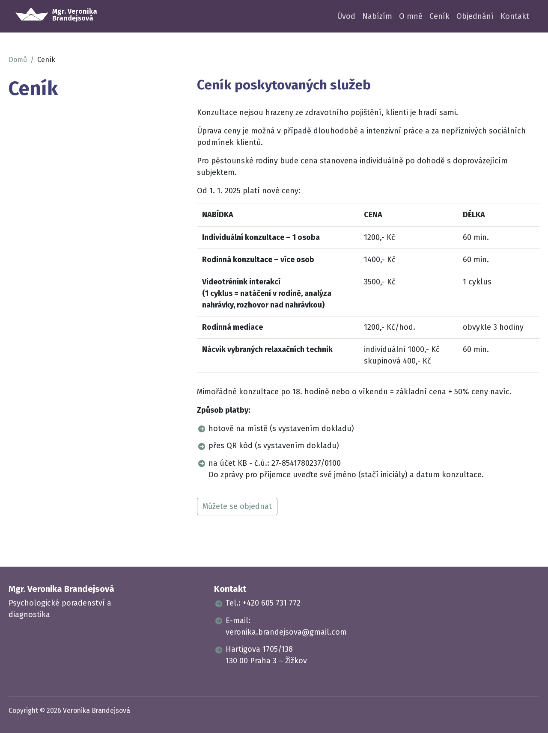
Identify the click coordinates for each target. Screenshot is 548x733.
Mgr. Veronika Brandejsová (61, 589)
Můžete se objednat (237, 506)
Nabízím (377, 16)
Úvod (346, 16)
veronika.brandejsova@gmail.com (286, 632)
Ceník (439, 16)
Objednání (475, 16)
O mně (411, 16)
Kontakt (514, 16)
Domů (18, 60)
